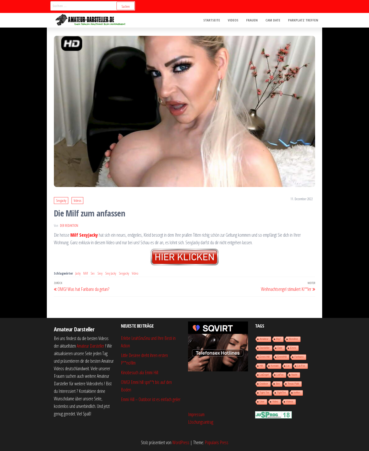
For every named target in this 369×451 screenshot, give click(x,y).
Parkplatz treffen (304, 20)
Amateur (264, 339)
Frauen (254, 20)
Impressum (196, 414)
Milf (85, 273)
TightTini (281, 392)
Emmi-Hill (265, 357)
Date (279, 348)
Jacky (77, 273)
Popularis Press (216, 442)
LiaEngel (264, 375)
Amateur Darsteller (90, 346)
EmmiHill (282, 357)
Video (135, 273)
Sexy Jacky (110, 273)
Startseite (215, 20)
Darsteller (265, 348)
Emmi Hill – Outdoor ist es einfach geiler (150, 399)
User (262, 401)
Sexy (99, 273)
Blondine (293, 339)
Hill (261, 366)
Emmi (293, 348)
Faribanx (299, 357)
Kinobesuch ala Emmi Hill (139, 372)
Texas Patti (293, 383)
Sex (93, 273)
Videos (235, 20)
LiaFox (280, 375)
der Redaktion (69, 225)
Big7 (278, 339)
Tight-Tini (264, 392)
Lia (287, 366)
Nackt (294, 375)
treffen (297, 392)
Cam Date (274, 20)
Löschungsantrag (200, 422)
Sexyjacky (61, 200)
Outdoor (264, 383)
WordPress (180, 442)
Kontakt (275, 366)
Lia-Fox (301, 366)
